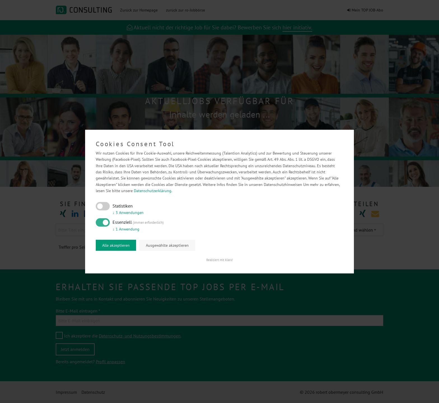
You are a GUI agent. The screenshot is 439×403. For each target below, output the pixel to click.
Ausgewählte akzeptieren (167, 245)
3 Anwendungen (128, 212)
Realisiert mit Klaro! (219, 260)
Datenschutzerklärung (152, 191)
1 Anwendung (126, 229)
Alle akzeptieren (116, 245)
